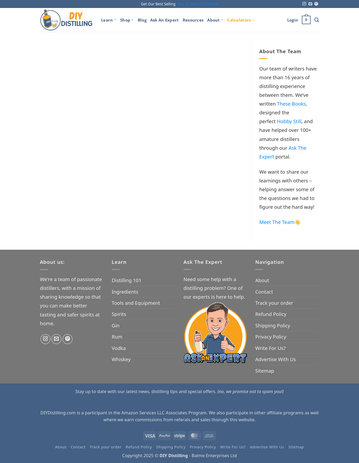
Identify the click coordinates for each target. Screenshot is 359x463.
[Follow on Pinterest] (316, 4)
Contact (264, 291)
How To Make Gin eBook (197, 3)
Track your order (274, 302)
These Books (291, 103)
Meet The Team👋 (279, 222)
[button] (292, 20)
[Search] (316, 19)
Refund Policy (270, 314)
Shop (127, 20)
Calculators (240, 20)
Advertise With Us (275, 359)
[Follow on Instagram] (304, 4)
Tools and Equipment (136, 302)
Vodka (119, 348)
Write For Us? (270, 348)
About (215, 20)
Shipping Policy (272, 325)
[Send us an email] (310, 4)
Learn (108, 20)
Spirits (119, 314)
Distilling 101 (126, 280)
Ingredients (125, 291)
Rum (117, 336)
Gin (116, 325)
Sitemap (264, 370)
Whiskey (121, 359)
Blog (142, 20)
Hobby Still (289, 121)
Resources (193, 20)
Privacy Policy (270, 336)
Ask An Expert (164, 20)
